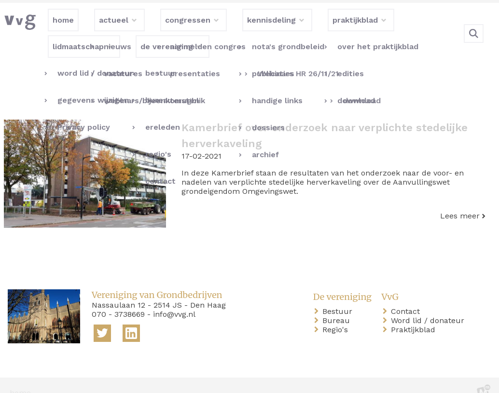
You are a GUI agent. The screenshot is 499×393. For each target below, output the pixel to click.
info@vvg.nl (174, 298)
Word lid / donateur (429, 305)
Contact (407, 296)
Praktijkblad (415, 314)
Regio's (337, 314)
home (20, 377)
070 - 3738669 (118, 298)
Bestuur (339, 296)
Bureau (338, 305)
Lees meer (460, 200)
